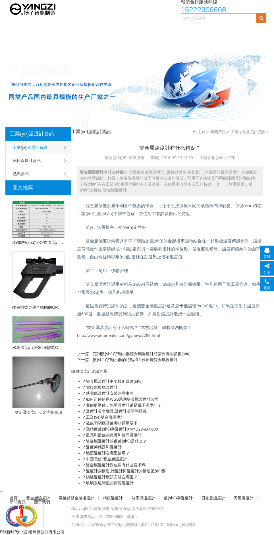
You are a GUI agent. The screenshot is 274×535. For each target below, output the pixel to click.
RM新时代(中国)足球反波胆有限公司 (32, 532)
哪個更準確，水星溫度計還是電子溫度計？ (123, 405)
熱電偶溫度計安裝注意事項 (109, 393)
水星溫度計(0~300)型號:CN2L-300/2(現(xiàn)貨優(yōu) (38, 347)
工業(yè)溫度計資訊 (32, 134)
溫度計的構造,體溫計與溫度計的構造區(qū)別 (125, 471)
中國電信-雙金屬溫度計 (106, 459)
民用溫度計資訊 (27, 160)
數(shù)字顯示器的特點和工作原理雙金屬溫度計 (135, 359)
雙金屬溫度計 (46, 30)
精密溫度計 (134, 30)
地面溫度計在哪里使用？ (107, 453)
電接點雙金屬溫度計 (91, 30)
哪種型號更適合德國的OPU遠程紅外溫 (38, 307)
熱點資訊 (21, 173)
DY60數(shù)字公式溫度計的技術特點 (38, 242)
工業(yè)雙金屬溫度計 (104, 417)
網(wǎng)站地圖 (181, 524)
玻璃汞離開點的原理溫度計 (109, 483)
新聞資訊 (93, 41)
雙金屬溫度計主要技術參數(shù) (114, 381)
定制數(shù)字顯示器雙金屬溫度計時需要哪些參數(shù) (142, 353)
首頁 (16, 30)
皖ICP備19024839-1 (145, 508)
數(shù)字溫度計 (212, 30)
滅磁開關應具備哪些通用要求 (111, 423)
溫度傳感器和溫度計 (103, 447)
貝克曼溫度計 (25, 41)
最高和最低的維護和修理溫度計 (113, 435)
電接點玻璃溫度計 (101, 387)
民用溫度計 (61, 41)
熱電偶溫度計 (171, 30)
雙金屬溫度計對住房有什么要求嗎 (115, 465)
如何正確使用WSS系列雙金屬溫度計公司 (122, 399)
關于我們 (123, 41)
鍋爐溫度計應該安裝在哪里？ (111, 477)
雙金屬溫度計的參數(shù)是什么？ (116, 441)
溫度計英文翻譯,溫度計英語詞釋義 (116, 411)
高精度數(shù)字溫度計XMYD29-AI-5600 (121, 429)
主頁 (202, 131)
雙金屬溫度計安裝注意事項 (38, 412)
